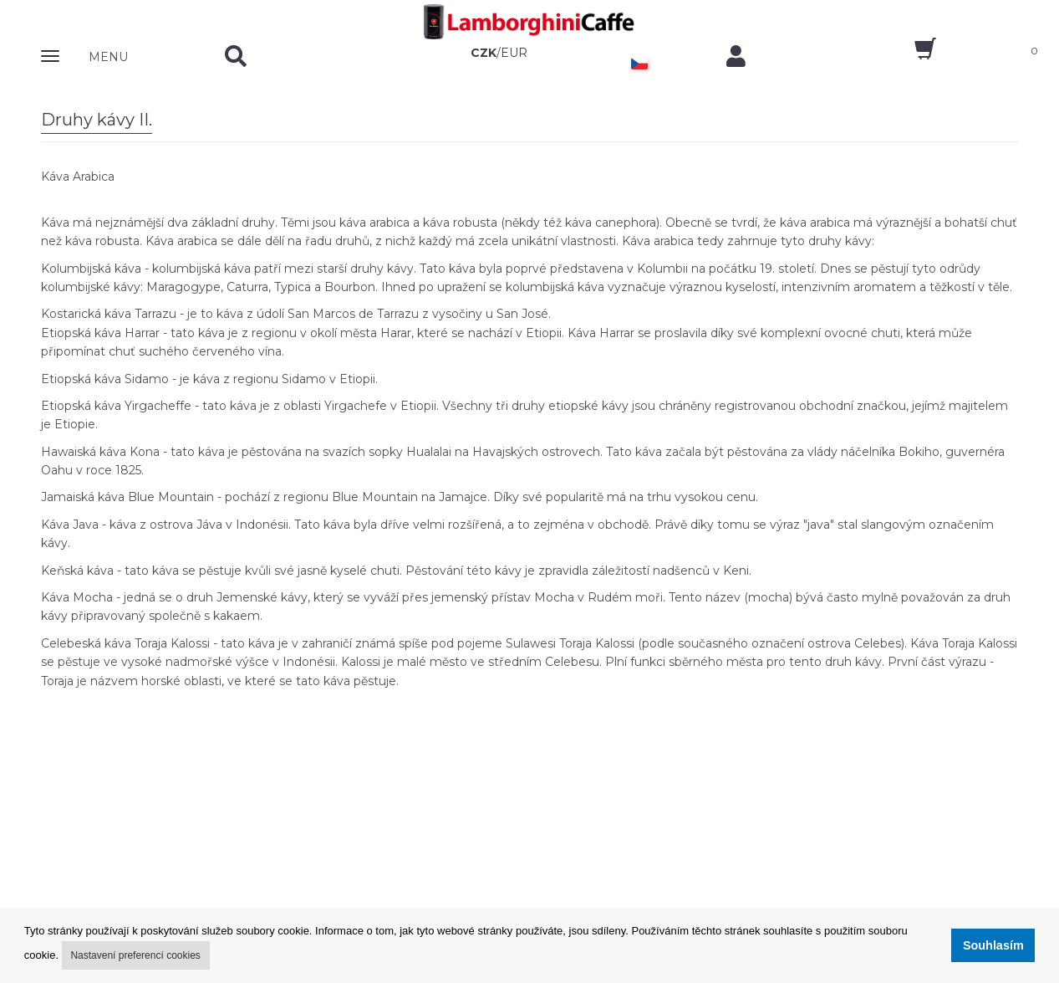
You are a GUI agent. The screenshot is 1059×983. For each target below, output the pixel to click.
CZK (483, 52)
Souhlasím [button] (993, 945)
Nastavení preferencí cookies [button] (135, 955)
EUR (514, 52)
